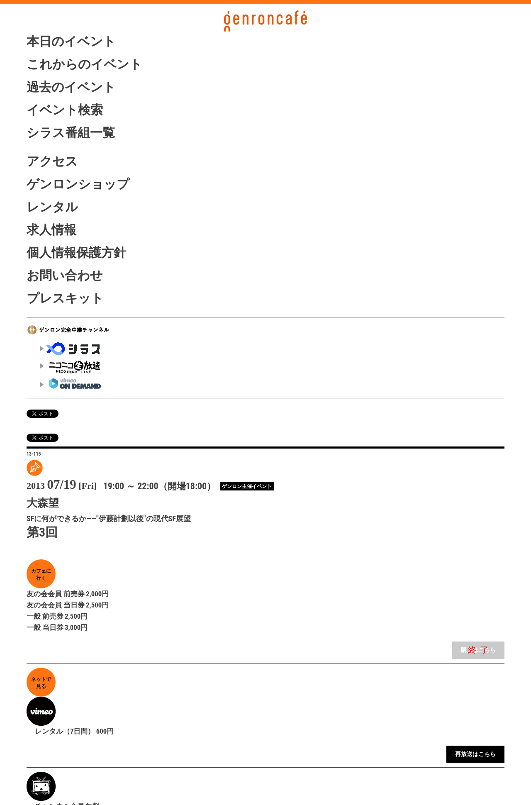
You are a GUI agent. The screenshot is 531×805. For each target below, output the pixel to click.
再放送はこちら (475, 754)
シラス (71, 349)
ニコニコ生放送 (71, 366)
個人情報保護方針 (76, 252)
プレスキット (65, 298)
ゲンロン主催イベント (247, 486)
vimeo (71, 383)
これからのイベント (84, 64)
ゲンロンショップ (78, 184)
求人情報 (51, 229)
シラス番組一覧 (71, 132)
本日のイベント (71, 41)
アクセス (52, 161)
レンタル (52, 207)
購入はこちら (478, 650)
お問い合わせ (65, 275)
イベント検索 (65, 109)
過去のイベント (71, 87)
